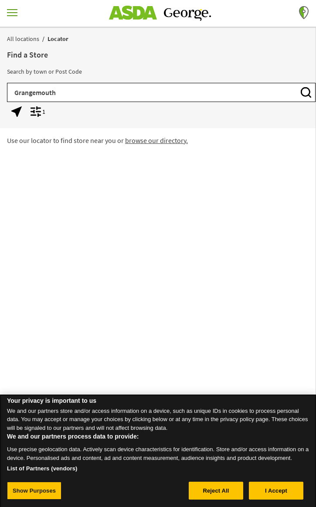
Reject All (216, 493)
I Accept (276, 493)
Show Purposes (34, 493)
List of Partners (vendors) (42, 470)
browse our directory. (156, 140)
